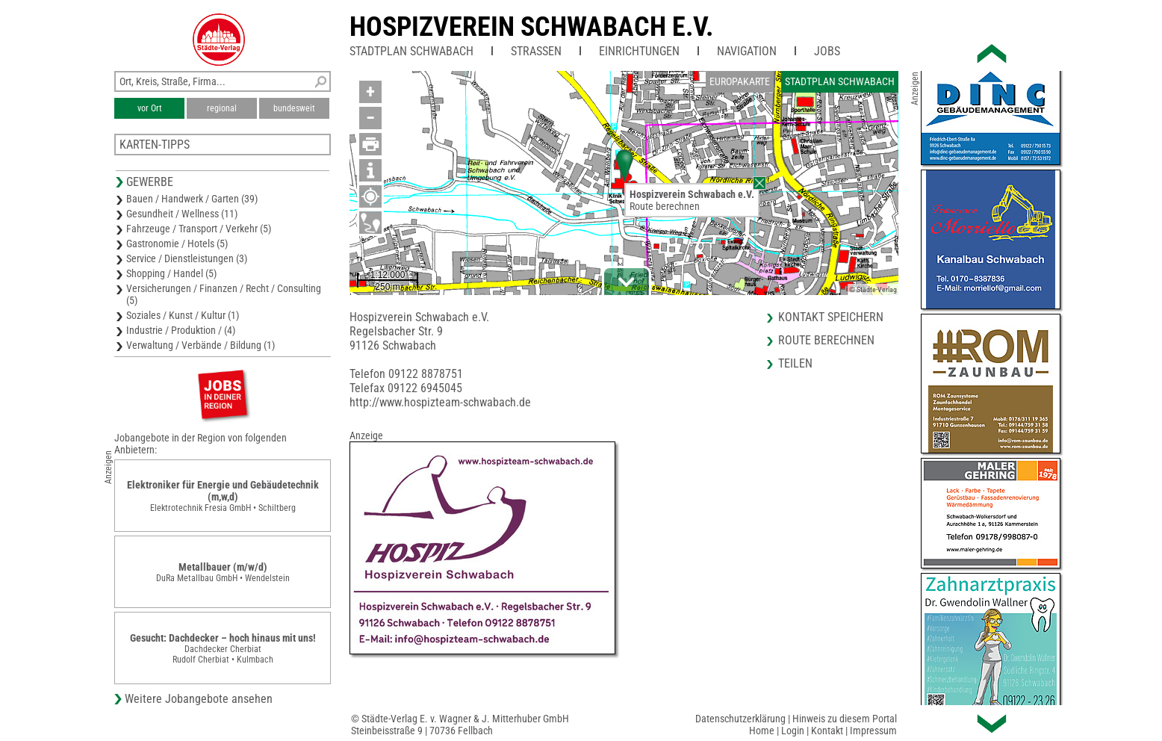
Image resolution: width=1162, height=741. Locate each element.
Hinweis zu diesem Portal (844, 719)
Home (761, 731)
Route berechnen (665, 206)
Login (792, 731)
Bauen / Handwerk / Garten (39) (192, 199)
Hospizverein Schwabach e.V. (531, 27)
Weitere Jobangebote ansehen (199, 699)
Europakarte (739, 81)
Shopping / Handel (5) (171, 273)
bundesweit (294, 108)
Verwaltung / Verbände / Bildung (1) (200, 345)
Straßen (536, 51)
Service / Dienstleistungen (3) (186, 258)
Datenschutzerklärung (740, 719)
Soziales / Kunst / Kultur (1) (182, 315)
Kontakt (827, 731)
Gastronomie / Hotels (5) (177, 243)
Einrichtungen (639, 51)
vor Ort (149, 108)
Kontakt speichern (830, 317)
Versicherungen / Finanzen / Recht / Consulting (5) (223, 294)
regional (222, 108)
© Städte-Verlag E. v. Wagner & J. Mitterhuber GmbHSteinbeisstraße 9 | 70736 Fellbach (460, 725)
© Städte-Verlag (873, 289)
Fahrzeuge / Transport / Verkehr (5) (198, 229)
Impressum (873, 731)
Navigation (747, 51)
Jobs (827, 51)
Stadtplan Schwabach (411, 51)
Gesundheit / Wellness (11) (181, 214)
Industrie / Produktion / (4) (180, 330)
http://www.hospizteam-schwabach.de (440, 402)
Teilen (795, 363)
